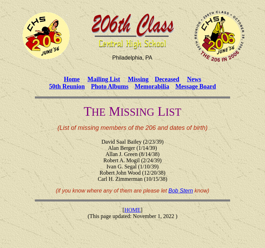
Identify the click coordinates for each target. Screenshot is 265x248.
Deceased (167, 79)
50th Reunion (67, 86)
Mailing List (103, 79)
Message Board (195, 86)
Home (72, 79)
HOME (132, 210)
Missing (138, 79)
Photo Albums (110, 86)
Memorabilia (152, 86)
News (194, 79)
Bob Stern (180, 191)
